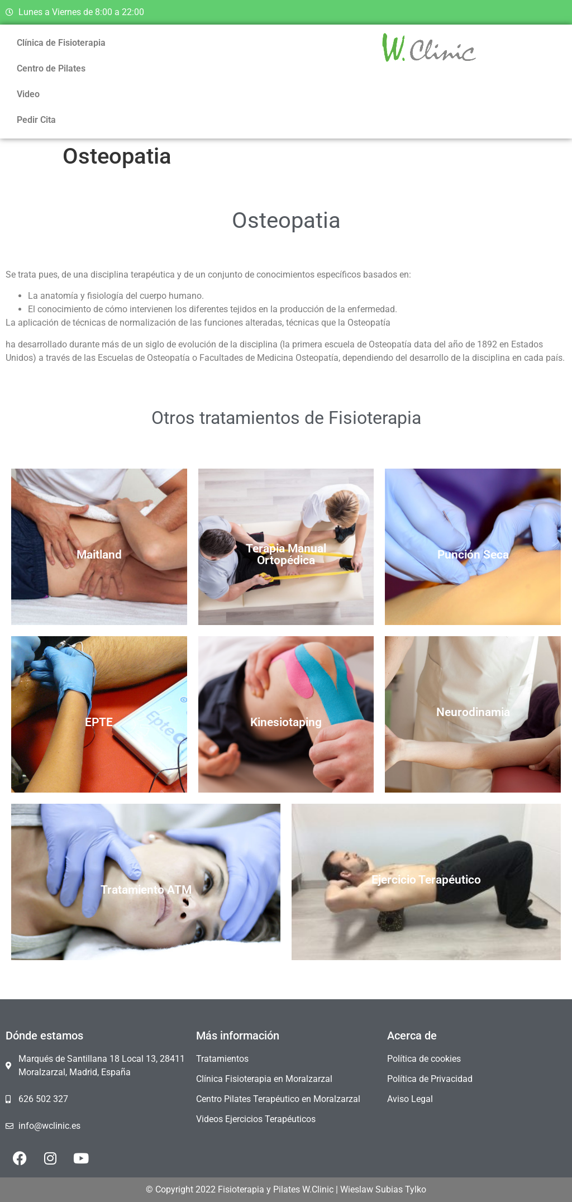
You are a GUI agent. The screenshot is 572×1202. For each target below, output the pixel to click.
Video (28, 94)
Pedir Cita (36, 120)
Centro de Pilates (51, 68)
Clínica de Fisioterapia (61, 42)
